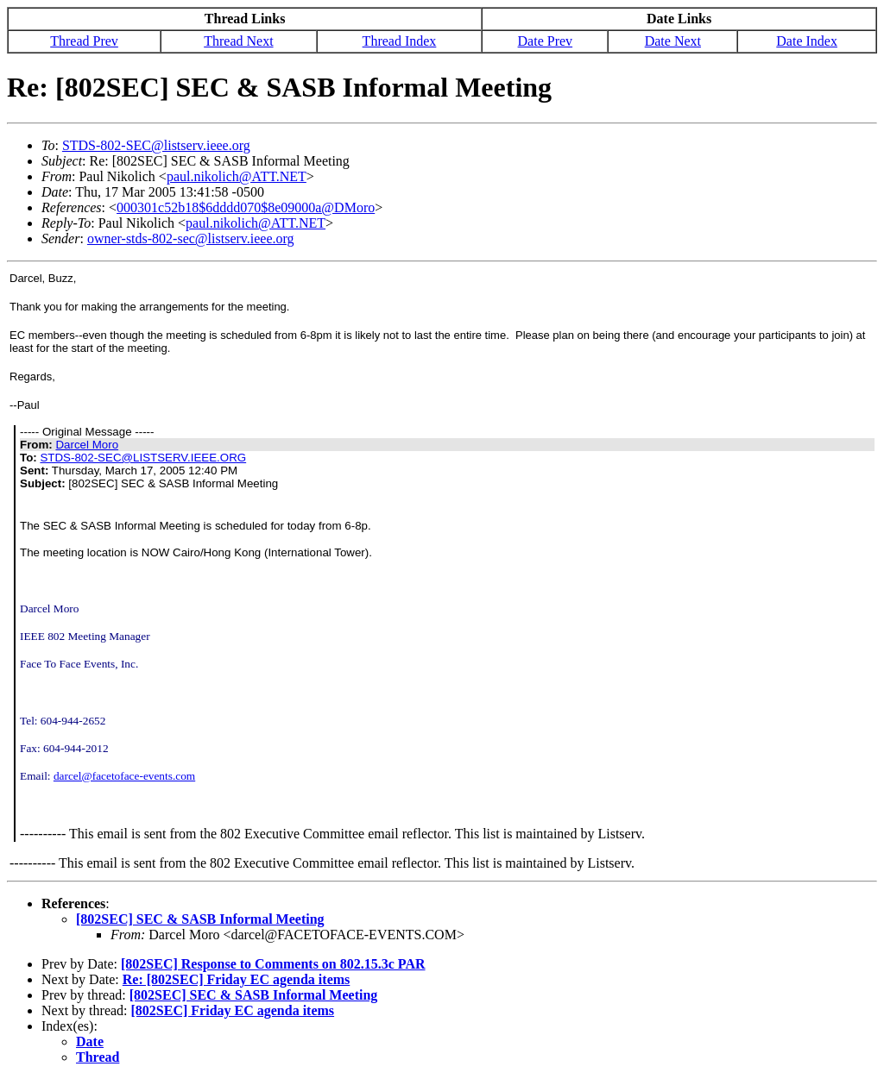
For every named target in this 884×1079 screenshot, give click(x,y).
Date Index (806, 41)
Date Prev (545, 41)
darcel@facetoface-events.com (124, 775)
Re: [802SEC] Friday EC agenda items (236, 979)
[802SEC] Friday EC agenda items (233, 1010)
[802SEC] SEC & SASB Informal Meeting (200, 919)
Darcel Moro (86, 444)
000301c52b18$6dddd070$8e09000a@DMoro (246, 207)
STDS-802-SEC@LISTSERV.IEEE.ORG (143, 457)
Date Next (673, 41)
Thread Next (238, 41)
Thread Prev (84, 41)
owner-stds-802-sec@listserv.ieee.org (190, 238)
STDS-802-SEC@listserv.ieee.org (156, 145)
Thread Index (400, 41)
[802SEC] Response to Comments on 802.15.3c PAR (273, 964)
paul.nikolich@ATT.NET (236, 176)
